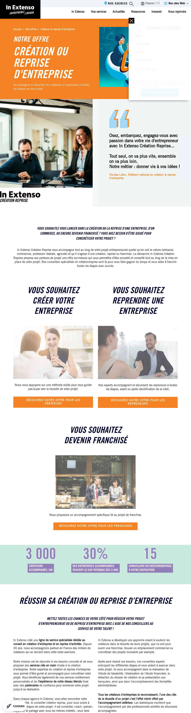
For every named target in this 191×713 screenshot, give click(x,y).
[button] (15, 706)
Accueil (17, 29)
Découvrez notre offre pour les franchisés (95, 526)
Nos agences (118, 3)
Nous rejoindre (177, 12)
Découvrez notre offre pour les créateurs (53, 402)
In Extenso (77, 12)
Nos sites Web (177, 3)
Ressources (138, 12)
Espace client (177, 22)
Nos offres (31, 29)
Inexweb (156, 12)
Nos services (98, 12)
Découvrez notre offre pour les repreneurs (138, 402)
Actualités (119, 12)
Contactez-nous (146, 22)
